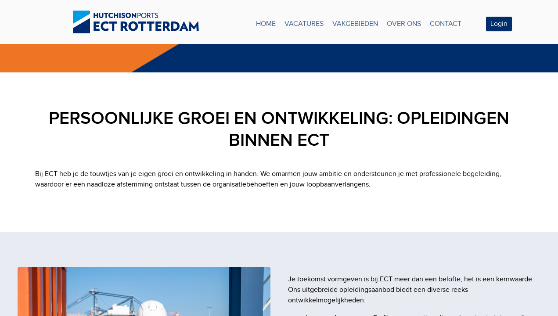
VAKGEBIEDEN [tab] (355, 24)
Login (499, 24)
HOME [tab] (266, 24)
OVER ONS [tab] (404, 24)
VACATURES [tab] (304, 24)
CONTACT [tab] (445, 24)
